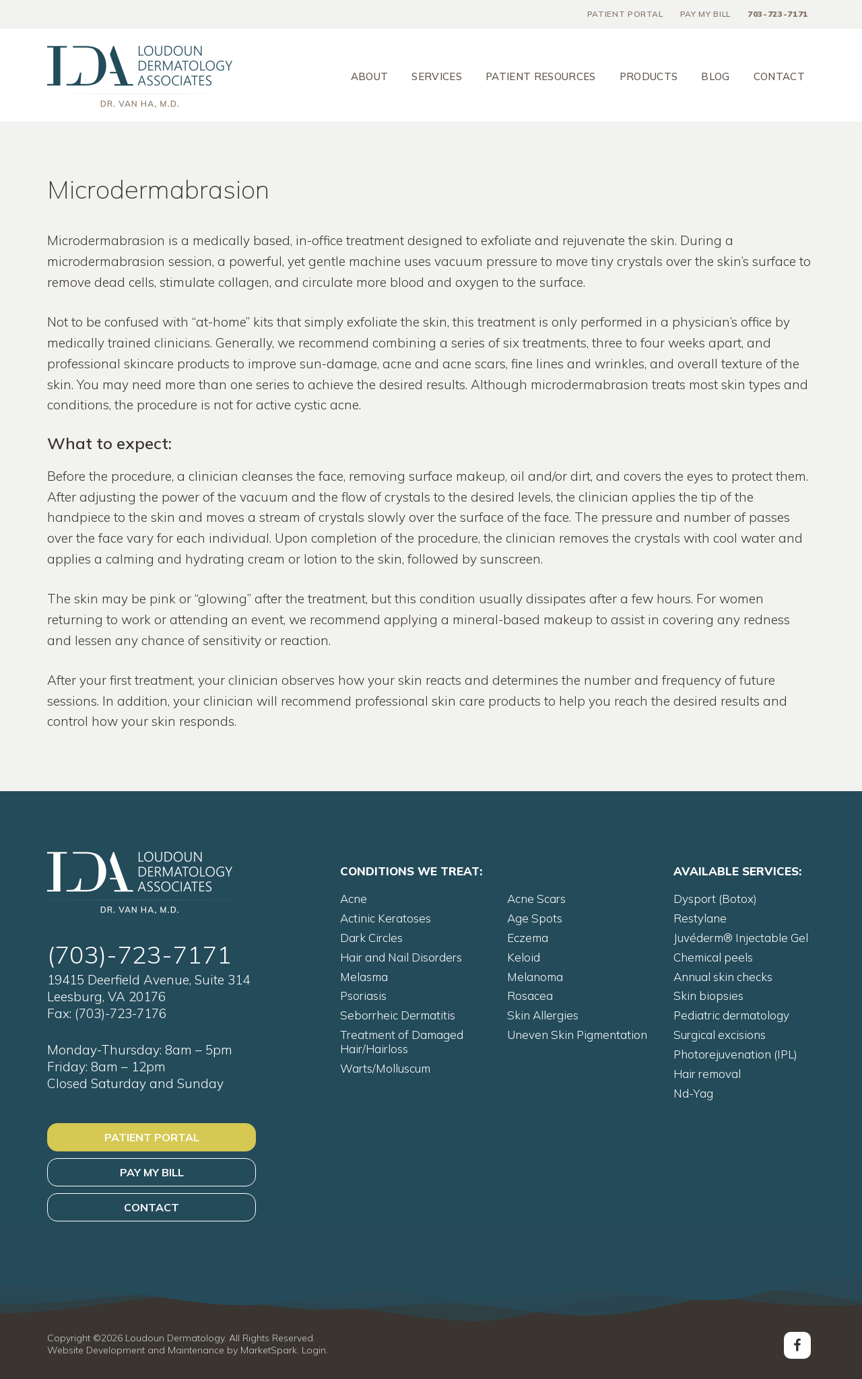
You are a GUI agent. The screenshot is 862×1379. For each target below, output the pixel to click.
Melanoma (535, 977)
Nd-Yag (693, 1093)
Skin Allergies (542, 1015)
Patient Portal (151, 1137)
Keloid (523, 957)
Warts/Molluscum (385, 1068)
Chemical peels (713, 957)
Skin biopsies (708, 995)
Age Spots (534, 918)
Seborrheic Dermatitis (397, 1015)
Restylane (700, 918)
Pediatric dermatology (731, 1015)
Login (314, 1350)
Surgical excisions (719, 1035)
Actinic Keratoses (385, 918)
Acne (353, 899)
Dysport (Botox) (715, 899)
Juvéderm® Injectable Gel (740, 938)
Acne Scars (536, 899)
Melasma (364, 977)
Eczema (527, 938)
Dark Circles (371, 938)
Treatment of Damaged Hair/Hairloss (401, 1042)
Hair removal (707, 1074)
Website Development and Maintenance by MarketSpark (172, 1350)
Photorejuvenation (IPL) (735, 1054)
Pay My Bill (152, 1172)
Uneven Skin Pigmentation (577, 1035)
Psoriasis (363, 995)
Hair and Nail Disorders (401, 957)
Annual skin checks (722, 977)
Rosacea (530, 995)
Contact (151, 1207)
